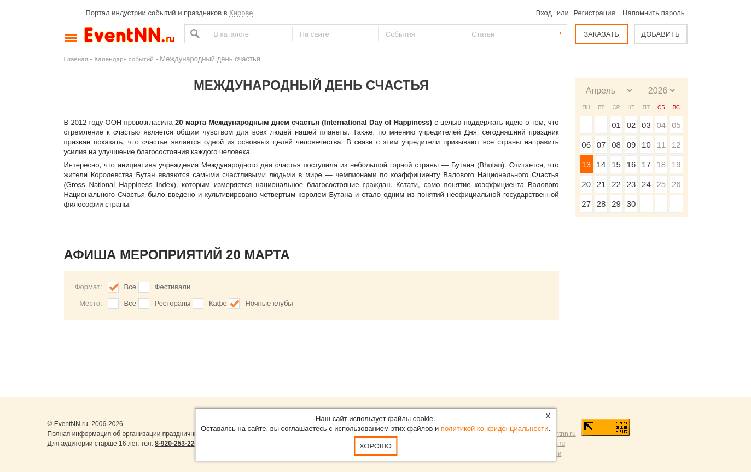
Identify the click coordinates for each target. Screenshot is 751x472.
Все (130, 287)
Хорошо (375, 446)
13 (586, 164)
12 (676, 144)
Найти (194, 33)
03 (646, 125)
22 (616, 184)
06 (586, 144)
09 (631, 144)
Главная (76, 58)
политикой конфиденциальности (495, 428)
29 (616, 203)
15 (616, 164)
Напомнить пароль (653, 13)
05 (676, 125)
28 (601, 203)
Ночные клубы (269, 303)
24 (646, 184)
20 (586, 184)
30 (631, 203)
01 (616, 125)
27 (586, 203)
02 (631, 125)
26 (676, 184)
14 (601, 164)
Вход (544, 13)
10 (646, 144)
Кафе (218, 303)
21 (601, 184)
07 (601, 144)
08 (616, 144)
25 (661, 184)
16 (631, 164)
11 (661, 144)
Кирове (241, 13)
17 (646, 164)
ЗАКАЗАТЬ (601, 34)
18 (661, 164)
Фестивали (173, 287)
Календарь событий (124, 58)
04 (661, 125)
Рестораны (173, 303)
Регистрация (594, 13)
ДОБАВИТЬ (660, 34)
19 (676, 164)
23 (631, 184)
